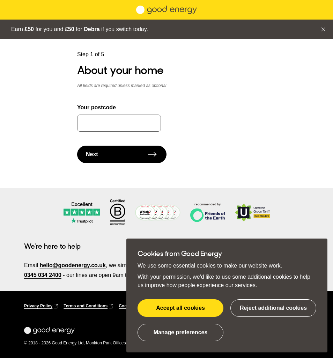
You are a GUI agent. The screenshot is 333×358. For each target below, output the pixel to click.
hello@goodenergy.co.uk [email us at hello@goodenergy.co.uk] (72, 265)
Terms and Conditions (88, 306)
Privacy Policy (41, 306)
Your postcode (96, 107)
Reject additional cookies (273, 308)
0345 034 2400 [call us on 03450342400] (42, 275)
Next (122, 154)
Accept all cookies (180, 308)
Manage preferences (181, 332)
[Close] (323, 29)
